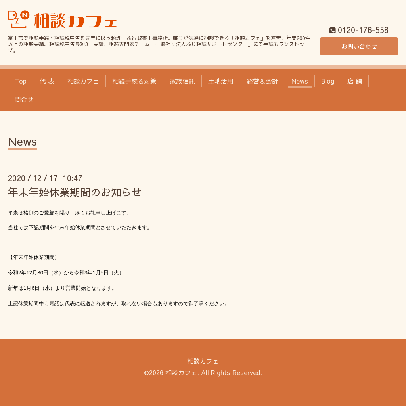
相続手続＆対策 (134, 81)
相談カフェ (83, 81)
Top (21, 81)
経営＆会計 (262, 81)
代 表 (47, 81)
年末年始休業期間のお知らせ (75, 192)
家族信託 (182, 81)
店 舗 (354, 81)
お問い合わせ (359, 46)
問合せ (24, 99)
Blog (327, 81)
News (299, 81)
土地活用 (221, 81)
